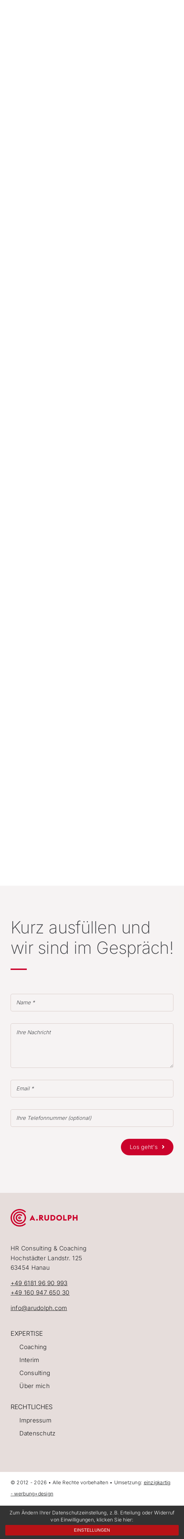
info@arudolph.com (39, 1308)
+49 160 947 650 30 (40, 1292)
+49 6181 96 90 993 (39, 1283)
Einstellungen (92, 1530)
